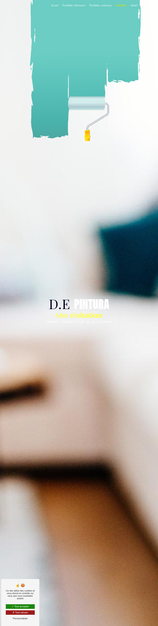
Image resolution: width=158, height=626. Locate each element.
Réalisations (120, 5)
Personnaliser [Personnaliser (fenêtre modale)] (20, 618)
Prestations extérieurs (100, 5)
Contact (133, 5)
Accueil (54, 5)
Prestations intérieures (73, 5)
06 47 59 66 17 (149, 5)
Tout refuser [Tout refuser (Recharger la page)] (20, 612)
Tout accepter (20, 606)
